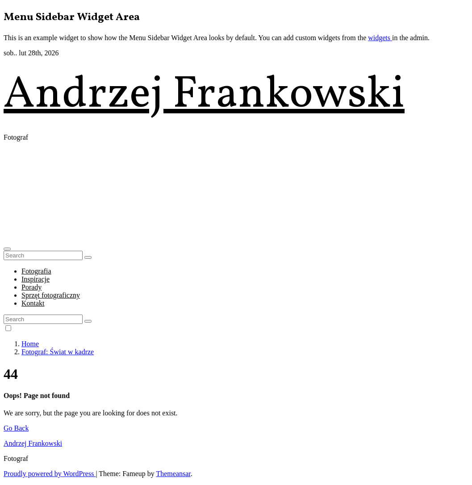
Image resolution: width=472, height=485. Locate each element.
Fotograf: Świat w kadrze (57, 352)
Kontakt (33, 303)
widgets (380, 37)
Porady (31, 287)
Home (30, 344)
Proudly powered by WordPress (50, 473)
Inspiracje (35, 279)
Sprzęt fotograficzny (50, 295)
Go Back (16, 428)
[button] (7, 249)
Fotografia (36, 271)
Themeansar (173, 473)
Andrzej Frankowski (204, 95)
